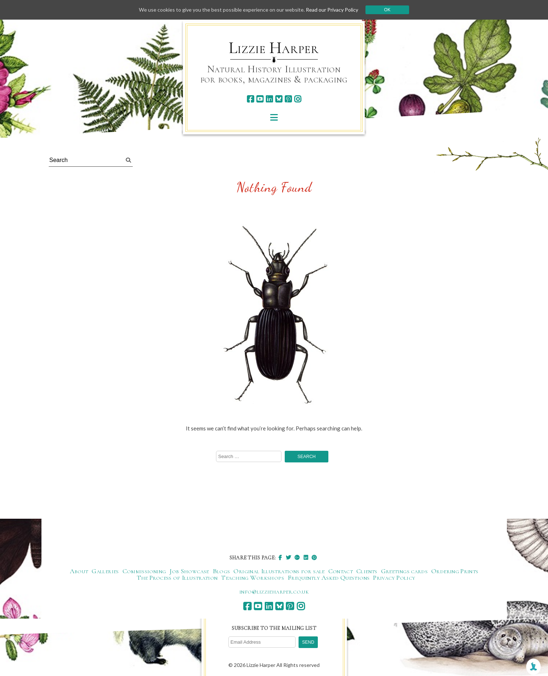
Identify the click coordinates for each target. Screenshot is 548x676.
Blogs (221, 571)
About (79, 571)
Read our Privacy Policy (332, 10)
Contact (340, 571)
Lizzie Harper (274, 48)
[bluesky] (278, 99)
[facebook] (250, 99)
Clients (366, 571)
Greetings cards (404, 571)
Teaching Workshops (252, 578)
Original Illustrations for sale (278, 571)
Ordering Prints (454, 571)
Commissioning (144, 571)
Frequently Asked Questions (328, 578)
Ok (387, 9)
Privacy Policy (394, 578)
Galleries (105, 571)
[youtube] (259, 99)
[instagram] (297, 99)
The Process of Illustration (177, 578)
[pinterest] (288, 99)
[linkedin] (269, 99)
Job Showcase (189, 571)
